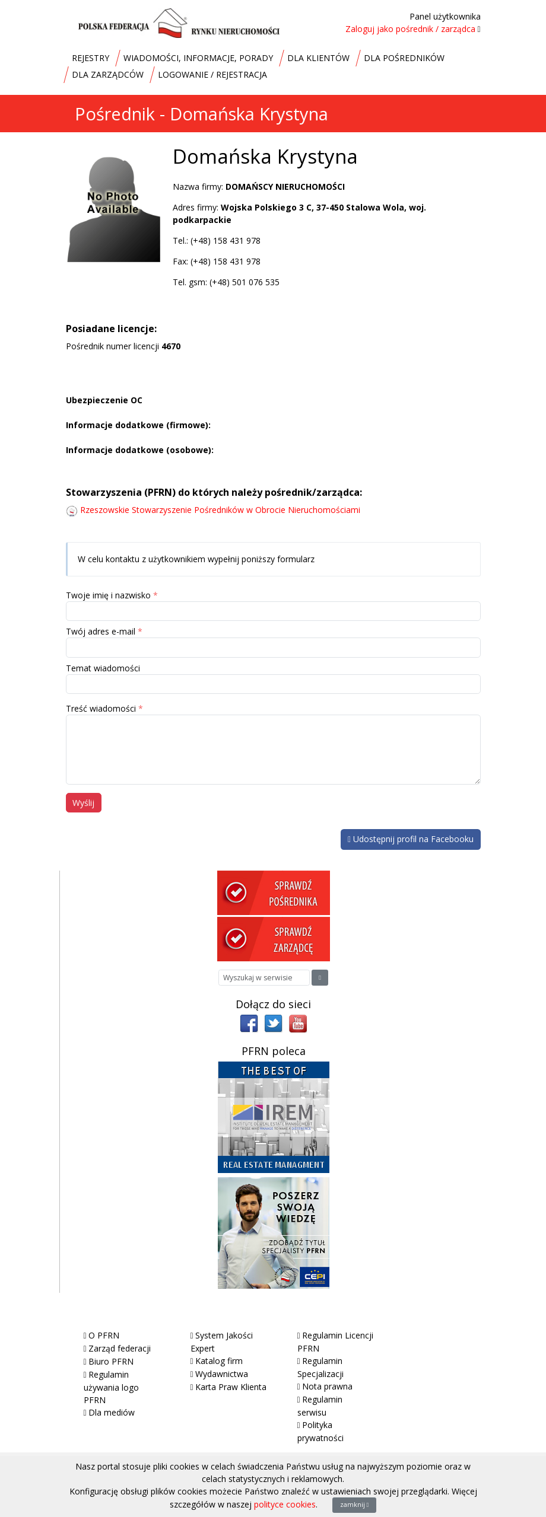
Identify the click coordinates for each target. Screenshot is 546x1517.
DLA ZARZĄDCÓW (108, 74)
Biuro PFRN (111, 1361)
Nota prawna (327, 1386)
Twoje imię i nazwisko (108, 595)
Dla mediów (111, 1412)
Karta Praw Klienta (230, 1386)
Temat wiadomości (103, 668)
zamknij (354, 1504)
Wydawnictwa (221, 1373)
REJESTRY (90, 57)
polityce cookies (285, 1504)
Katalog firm (219, 1360)
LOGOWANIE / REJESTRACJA (212, 74)
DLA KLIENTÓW (318, 57)
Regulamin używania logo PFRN (111, 1387)
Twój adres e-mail (100, 631)
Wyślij (83, 802)
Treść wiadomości (101, 708)
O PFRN (103, 1335)
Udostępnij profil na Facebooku (411, 838)
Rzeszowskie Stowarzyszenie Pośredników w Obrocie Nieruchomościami (220, 509)
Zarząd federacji (119, 1348)
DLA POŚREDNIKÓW (404, 57)
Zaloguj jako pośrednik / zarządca (410, 28)
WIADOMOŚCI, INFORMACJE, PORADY (198, 57)
